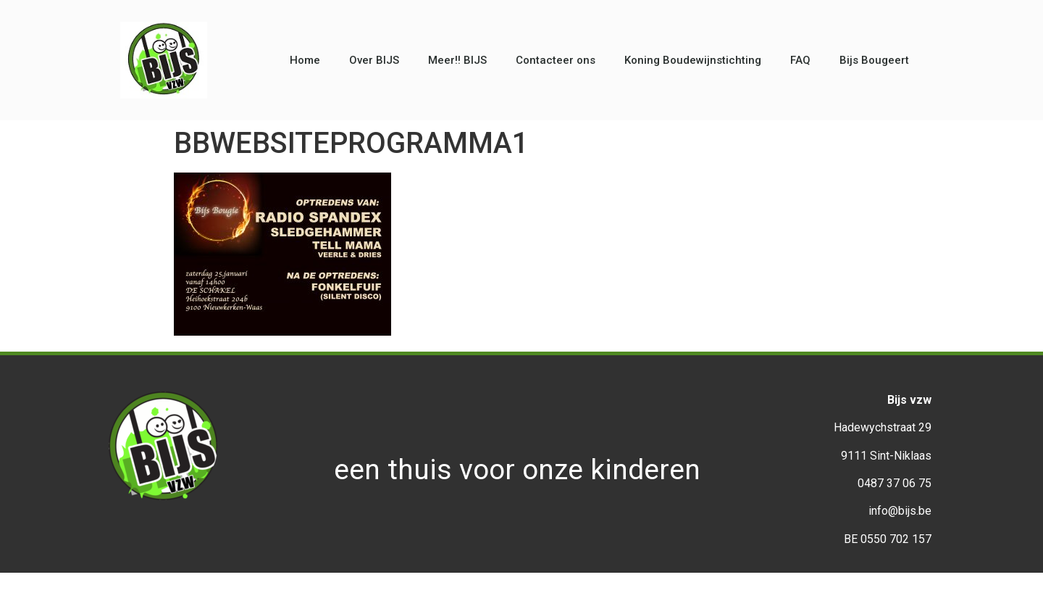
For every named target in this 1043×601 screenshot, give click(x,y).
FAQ (800, 60)
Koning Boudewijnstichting (692, 60)
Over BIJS (374, 60)
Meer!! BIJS (457, 60)
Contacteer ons (555, 60)
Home (305, 60)
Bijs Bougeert (874, 60)
